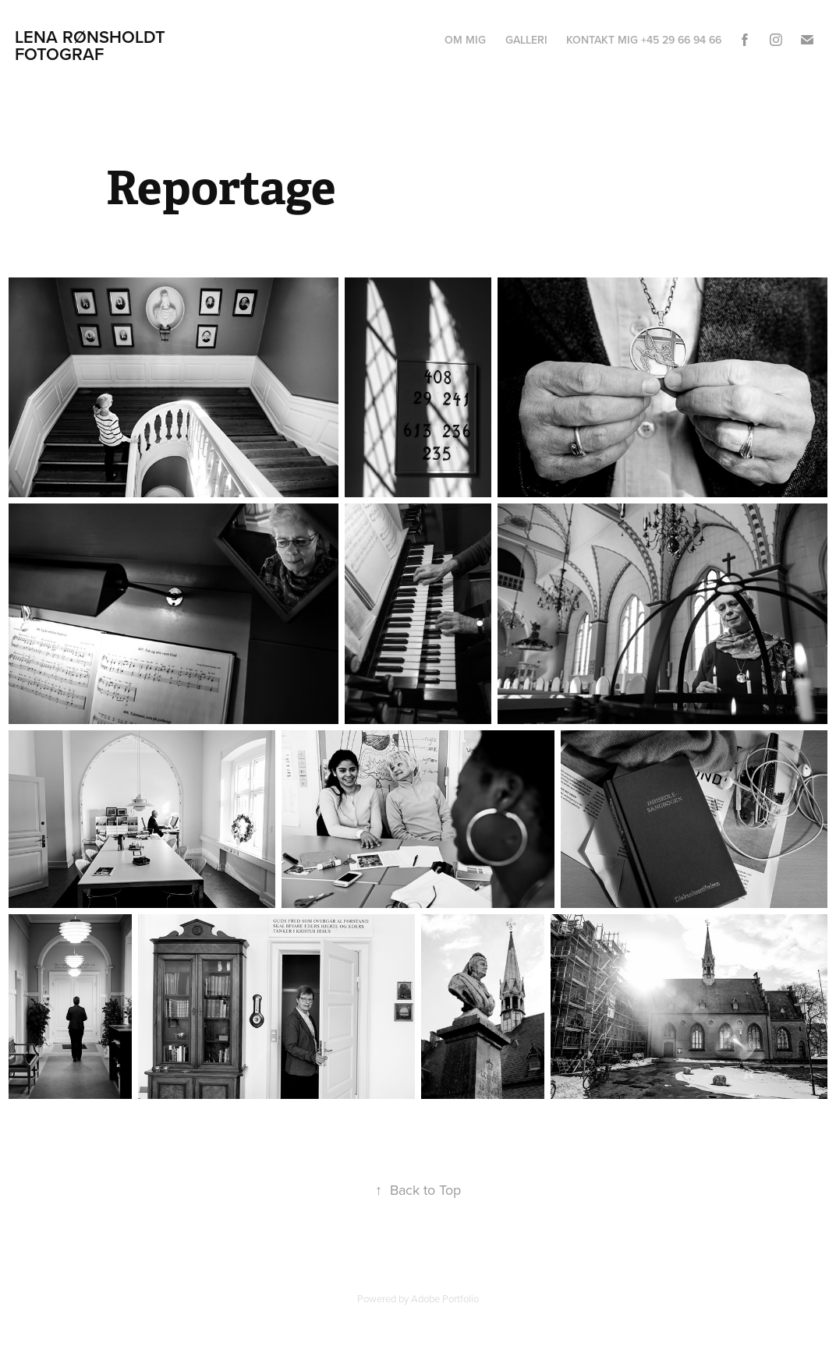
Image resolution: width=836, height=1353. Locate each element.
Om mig (465, 40)
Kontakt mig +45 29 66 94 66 (643, 40)
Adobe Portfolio (445, 1298)
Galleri (526, 40)
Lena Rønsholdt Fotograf (92, 45)
